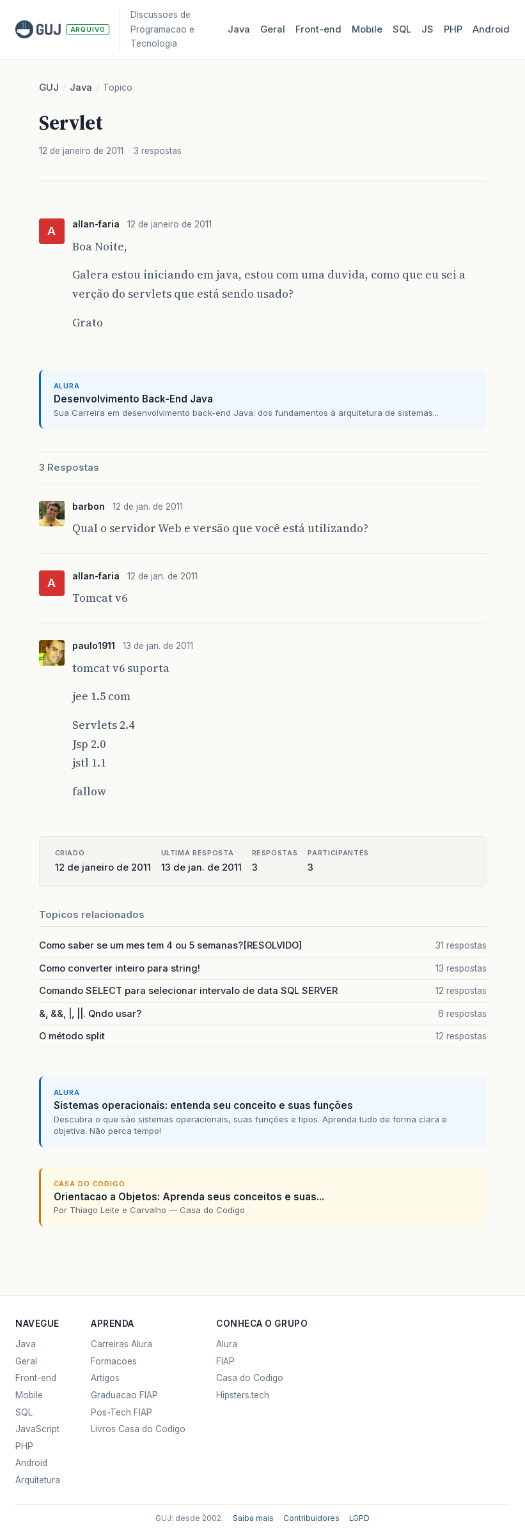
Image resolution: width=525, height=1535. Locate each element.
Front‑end (318, 29)
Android (491, 29)
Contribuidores (311, 1518)
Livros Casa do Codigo (138, 1429)
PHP (453, 29)
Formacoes (114, 1361)
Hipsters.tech (242, 1395)
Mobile (367, 29)
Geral (272, 29)
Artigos (105, 1378)
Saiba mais (253, 1518)
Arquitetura (37, 1480)
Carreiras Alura (121, 1344)
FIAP (225, 1361)
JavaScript (37, 1429)
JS (427, 29)
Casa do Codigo (249, 1378)
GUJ (49, 87)
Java (239, 29)
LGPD (359, 1518)
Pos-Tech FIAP (121, 1412)
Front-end (35, 1378)
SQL (402, 29)
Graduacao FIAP (124, 1395)
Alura (226, 1344)
